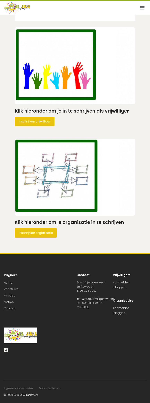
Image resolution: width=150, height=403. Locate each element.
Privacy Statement (50, 388)
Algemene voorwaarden (18, 388)
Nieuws (9, 302)
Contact (9, 308)
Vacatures (11, 289)
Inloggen (119, 287)
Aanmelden (121, 282)
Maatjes (9, 295)
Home (8, 283)
